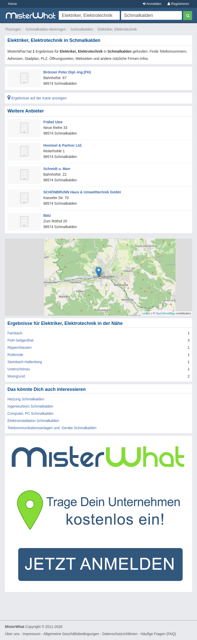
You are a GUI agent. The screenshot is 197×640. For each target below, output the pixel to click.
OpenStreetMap (165, 313)
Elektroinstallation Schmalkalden (33, 421)
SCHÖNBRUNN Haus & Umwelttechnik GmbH (82, 192)
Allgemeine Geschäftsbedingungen (71, 634)
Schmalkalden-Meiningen (46, 29)
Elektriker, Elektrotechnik (117, 29)
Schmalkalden (82, 29)
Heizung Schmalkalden (25, 399)
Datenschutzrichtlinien (119, 634)
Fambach (14, 333)
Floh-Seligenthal (20, 340)
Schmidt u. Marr (57, 169)
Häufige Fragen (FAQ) (158, 634)
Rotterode (15, 355)
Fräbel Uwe (53, 122)
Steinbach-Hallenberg (24, 362)
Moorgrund (16, 376)
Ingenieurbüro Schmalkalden (30, 406)
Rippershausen (19, 347)
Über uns (12, 634)
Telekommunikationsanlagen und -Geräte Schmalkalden (51, 428)
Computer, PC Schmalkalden (30, 413)
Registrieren (178, 4)
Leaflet (146, 313)
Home (12, 4)
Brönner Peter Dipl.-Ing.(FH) (67, 72)
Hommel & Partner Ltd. (62, 145)
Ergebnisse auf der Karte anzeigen (36, 98)
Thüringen (13, 29)
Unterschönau (18, 369)
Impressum (31, 634)
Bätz (47, 215)
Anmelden (152, 4)
